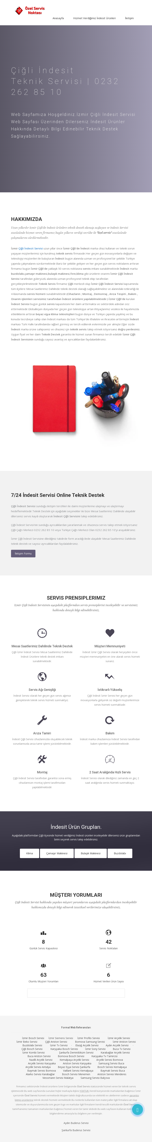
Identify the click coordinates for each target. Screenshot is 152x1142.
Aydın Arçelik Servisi (117, 1045)
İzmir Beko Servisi (26, 1041)
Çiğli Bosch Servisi (32, 1049)
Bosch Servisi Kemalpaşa (112, 1067)
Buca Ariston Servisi (39, 1056)
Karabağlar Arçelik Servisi (115, 1052)
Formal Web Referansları (76, 1027)
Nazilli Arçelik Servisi (40, 1059)
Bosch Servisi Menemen (76, 1074)
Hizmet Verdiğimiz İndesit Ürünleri (94, 18)
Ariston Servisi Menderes (111, 1074)
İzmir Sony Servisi (95, 1049)
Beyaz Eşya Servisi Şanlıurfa (74, 1067)
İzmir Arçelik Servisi (119, 1038)
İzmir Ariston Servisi (124, 1041)
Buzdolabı (120, 853)
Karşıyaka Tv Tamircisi (104, 1056)
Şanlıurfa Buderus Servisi (76, 1130)
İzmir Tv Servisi (59, 1045)
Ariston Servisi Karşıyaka (77, 1063)
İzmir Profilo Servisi (88, 1038)
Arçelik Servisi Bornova (109, 1059)
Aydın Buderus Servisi (76, 1123)
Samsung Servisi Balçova (95, 1078)
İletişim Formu (23, 553)
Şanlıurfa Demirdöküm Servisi (76, 1052)
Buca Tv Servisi (121, 1049)
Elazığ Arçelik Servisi (87, 1045)
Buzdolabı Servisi (32, 1045)
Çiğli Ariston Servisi (56, 1041)
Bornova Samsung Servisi (90, 1041)
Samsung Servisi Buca (111, 1063)
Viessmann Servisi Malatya (57, 1078)
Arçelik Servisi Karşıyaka (42, 1063)
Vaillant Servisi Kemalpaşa (78, 1070)
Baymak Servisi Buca (112, 1070)
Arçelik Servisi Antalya (38, 1067)
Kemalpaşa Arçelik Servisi (74, 1059)
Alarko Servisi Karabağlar (40, 1074)
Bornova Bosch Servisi (71, 1056)
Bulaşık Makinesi (90, 853)
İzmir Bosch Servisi (33, 1038)
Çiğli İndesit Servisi (30, 248)
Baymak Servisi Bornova (41, 1070)
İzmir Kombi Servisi (33, 1052)
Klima (29, 853)
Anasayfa (58, 18)
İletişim (129, 18)
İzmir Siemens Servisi (60, 1038)
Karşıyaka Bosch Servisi (64, 1049)
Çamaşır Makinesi (56, 853)
